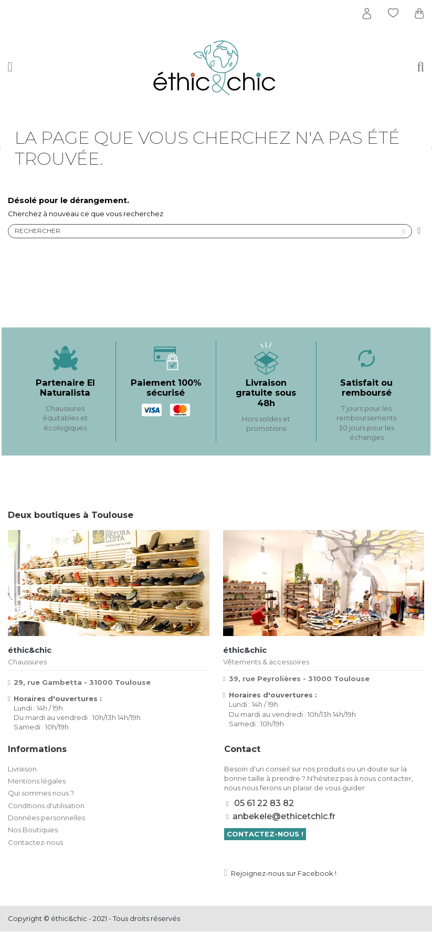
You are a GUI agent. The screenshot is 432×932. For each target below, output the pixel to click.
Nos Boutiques (33, 831)
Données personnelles (46, 818)
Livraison (22, 769)
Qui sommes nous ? (41, 794)
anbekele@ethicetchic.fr (284, 817)
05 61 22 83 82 (264, 804)
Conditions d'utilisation (46, 806)
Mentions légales (37, 781)
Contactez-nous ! (265, 835)
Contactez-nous (35, 843)
